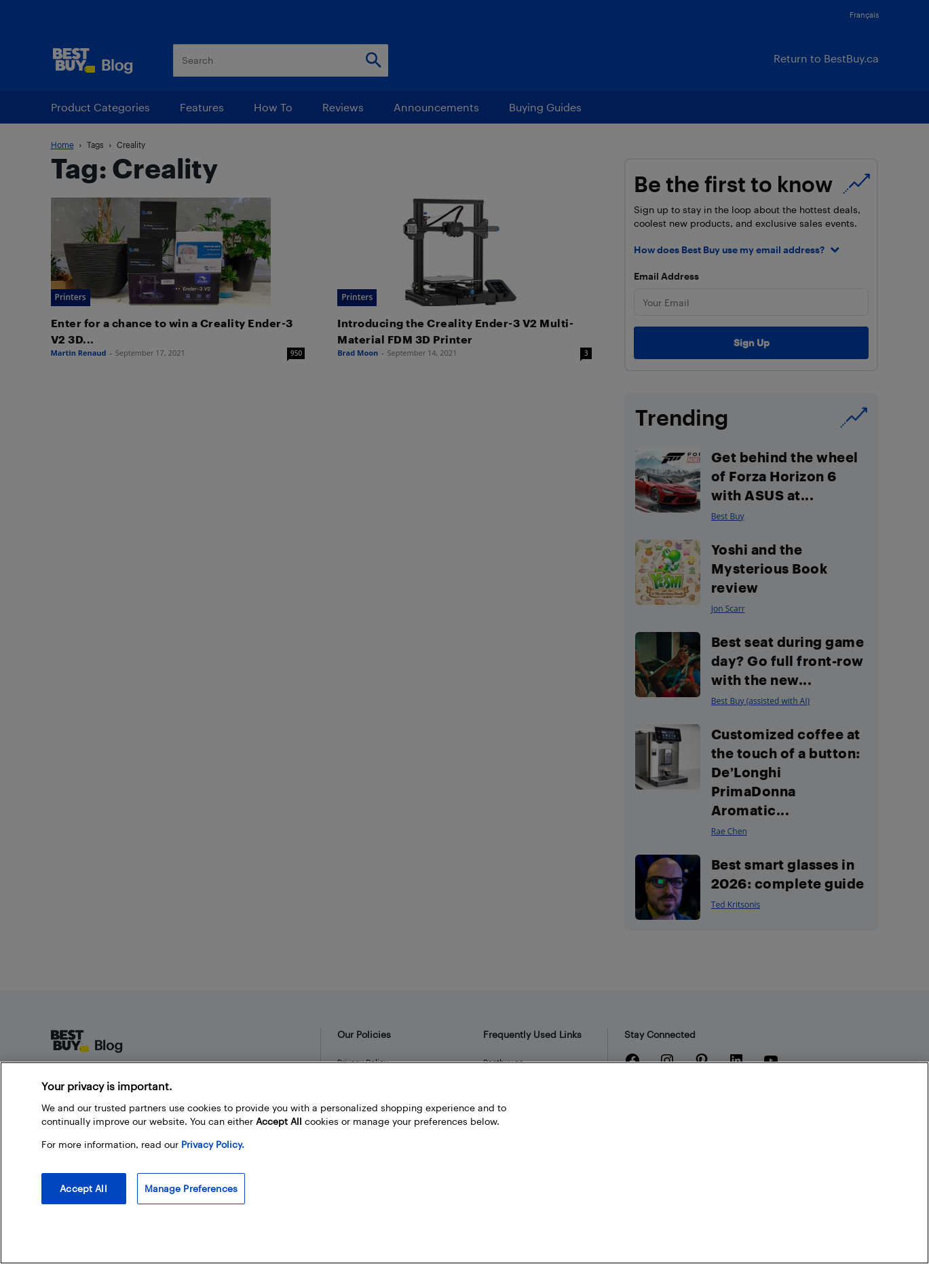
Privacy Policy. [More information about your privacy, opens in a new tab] (212, 1144)
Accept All (83, 1188)
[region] (464, 1163)
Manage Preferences (191, 1188)
